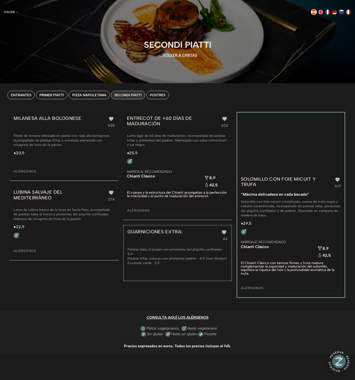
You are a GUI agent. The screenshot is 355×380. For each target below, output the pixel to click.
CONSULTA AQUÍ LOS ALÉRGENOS (178, 317)
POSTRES (157, 95)
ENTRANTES (21, 95)
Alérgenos (64, 172)
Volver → (11, 12)
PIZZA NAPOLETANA (89, 95)
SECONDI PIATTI (128, 95)
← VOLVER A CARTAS (177, 55)
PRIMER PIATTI (51, 95)
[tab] (64, 171)
